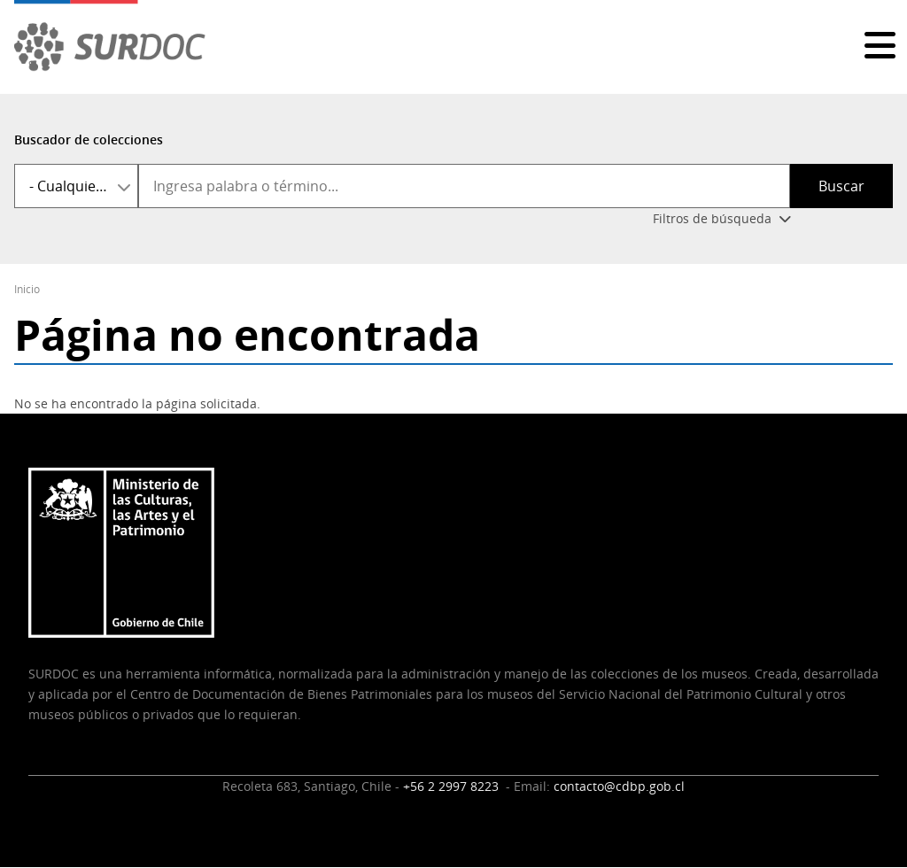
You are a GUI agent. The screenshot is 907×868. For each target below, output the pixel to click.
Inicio (27, 289)
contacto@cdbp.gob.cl (619, 786)
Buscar (841, 186)
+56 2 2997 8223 (452, 786)
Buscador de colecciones (88, 139)
